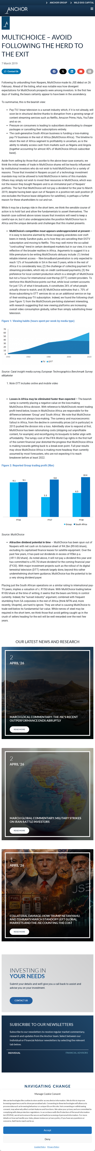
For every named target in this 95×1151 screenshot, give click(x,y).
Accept (47, 1130)
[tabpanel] (47, 1057)
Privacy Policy (53, 1147)
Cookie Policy (40, 1147)
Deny (47, 1139)
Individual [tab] (14, 1053)
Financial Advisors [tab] (77, 1052)
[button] (54, 71)
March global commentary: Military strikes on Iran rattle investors (45, 819)
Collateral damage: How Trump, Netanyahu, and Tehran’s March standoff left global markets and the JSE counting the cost (45, 919)
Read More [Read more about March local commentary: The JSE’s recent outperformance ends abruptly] (19, 729)
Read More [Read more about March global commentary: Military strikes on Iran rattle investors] (19, 830)
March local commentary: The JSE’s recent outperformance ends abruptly (44, 718)
